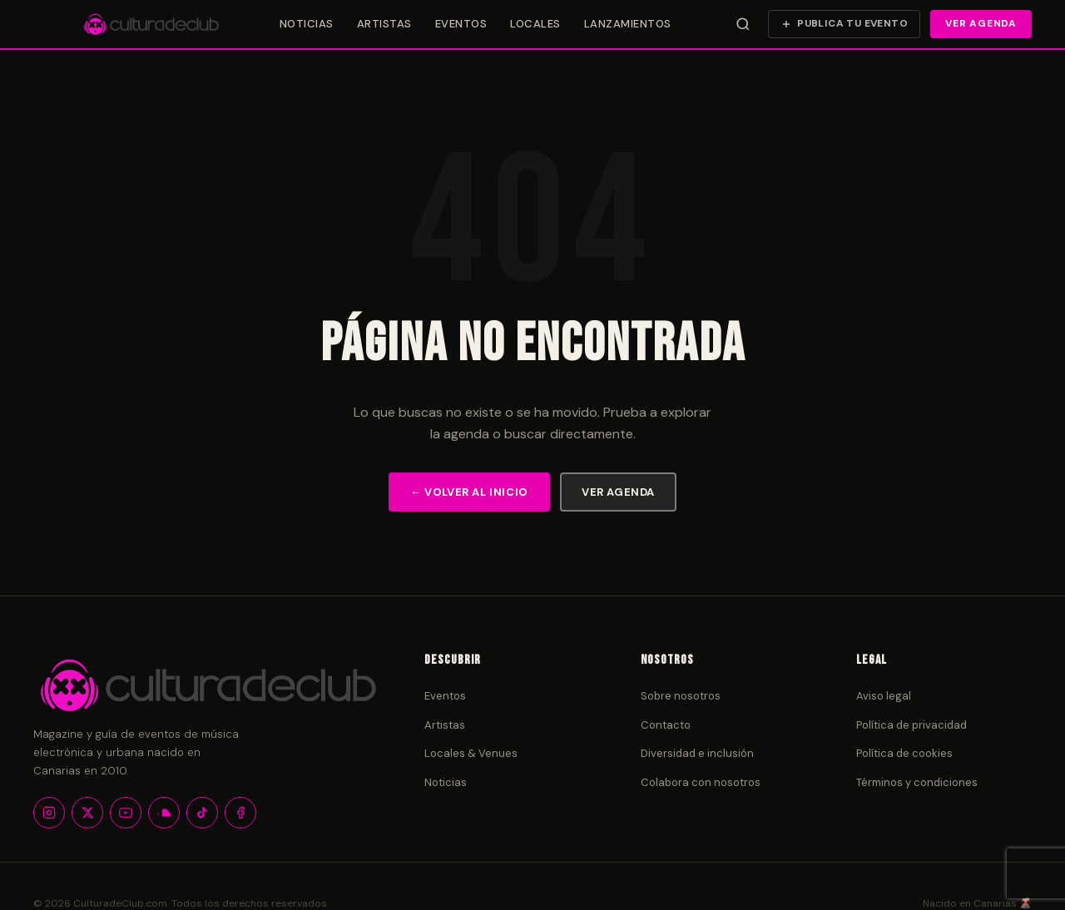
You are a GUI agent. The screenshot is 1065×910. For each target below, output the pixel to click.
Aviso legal (883, 696)
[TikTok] (202, 812)
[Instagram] (49, 812)
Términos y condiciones (917, 782)
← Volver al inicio (469, 492)
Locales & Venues (471, 753)
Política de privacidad (911, 725)
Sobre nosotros (681, 696)
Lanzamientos (627, 24)
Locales (535, 24)
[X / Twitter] (87, 812)
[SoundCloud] (164, 812)
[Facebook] (240, 812)
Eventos (461, 24)
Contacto (666, 725)
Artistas (384, 24)
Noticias (307, 24)
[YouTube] (125, 812)
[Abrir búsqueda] (743, 24)
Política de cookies (904, 753)
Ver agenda (618, 492)
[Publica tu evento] (844, 24)
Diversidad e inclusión (697, 753)
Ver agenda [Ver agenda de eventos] (981, 23)
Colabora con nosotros (700, 782)
